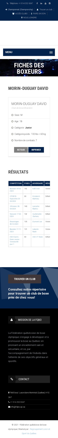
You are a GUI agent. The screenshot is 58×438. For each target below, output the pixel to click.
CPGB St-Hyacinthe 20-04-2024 (15, 198)
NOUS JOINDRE (29, 18)
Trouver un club (44, 10)
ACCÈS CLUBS (19, 14)
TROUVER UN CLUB (24, 279)
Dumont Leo (37, 222)
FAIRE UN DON (38, 14)
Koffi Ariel (36, 189)
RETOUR (21, 150)
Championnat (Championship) (19, 10)
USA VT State (37, 237)
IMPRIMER (36, 150)
